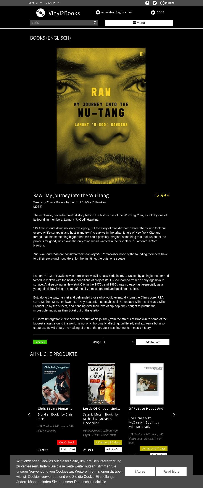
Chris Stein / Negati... (55, 408)
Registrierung (124, 12)
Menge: (97, 342)
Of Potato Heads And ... (146, 410)
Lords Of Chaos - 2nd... (101, 408)
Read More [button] (172, 471)
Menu (139, 22)
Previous (30, 415)
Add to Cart (152, 342)
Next (173, 415)
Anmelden (107, 12)
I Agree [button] (140, 471)
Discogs (167, 2)
